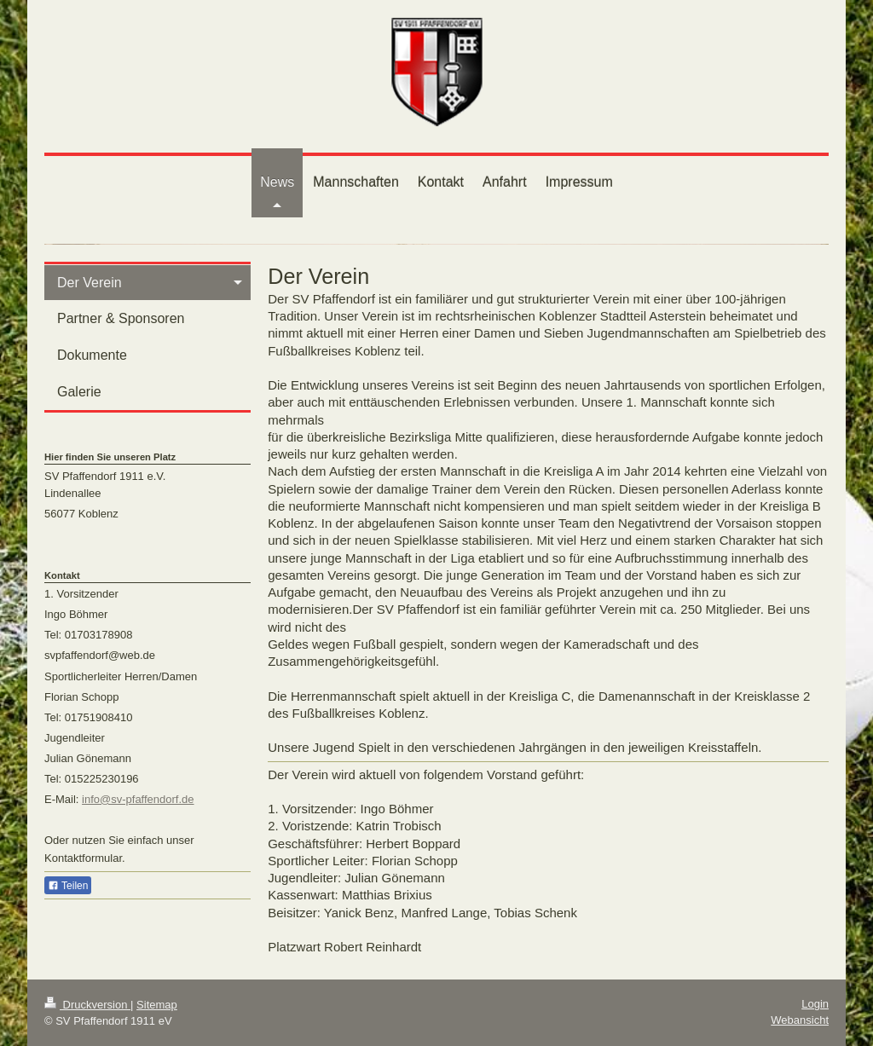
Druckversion (87, 1004)
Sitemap (156, 1004)
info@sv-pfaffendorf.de (138, 799)
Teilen (68, 886)
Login (815, 1003)
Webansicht (800, 1020)
